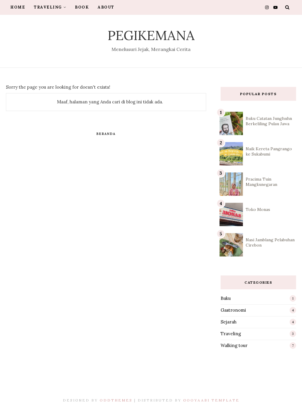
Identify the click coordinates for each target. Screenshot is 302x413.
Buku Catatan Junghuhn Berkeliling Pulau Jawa (269, 121)
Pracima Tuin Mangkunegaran (261, 181)
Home (17, 7)
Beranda (106, 134)
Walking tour (234, 345)
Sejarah (229, 322)
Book (82, 7)
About (106, 7)
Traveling (50, 7)
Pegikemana (151, 35)
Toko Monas (258, 209)
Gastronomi (233, 310)
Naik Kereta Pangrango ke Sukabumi (269, 151)
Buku (226, 298)
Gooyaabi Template (211, 400)
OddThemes (116, 400)
